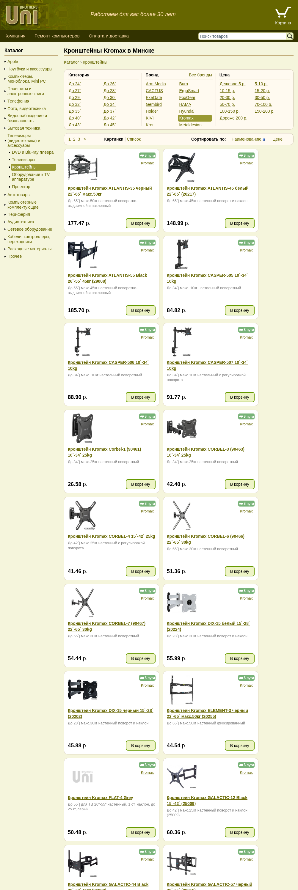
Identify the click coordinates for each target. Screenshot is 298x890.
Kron (150, 124)
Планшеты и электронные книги (25, 91)
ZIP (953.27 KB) (247, 802)
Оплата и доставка (109, 35)
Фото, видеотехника (26, 108)
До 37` (109, 111)
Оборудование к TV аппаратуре (31, 177)
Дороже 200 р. (233, 118)
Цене (277, 139)
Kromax (186, 118)
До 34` (109, 104)
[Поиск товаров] (243, 36)
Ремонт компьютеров (56, 35)
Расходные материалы (29, 248)
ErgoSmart (189, 90)
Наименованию (246, 139)
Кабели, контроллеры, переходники (28, 239)
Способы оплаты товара (52, 872)
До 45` (109, 124)
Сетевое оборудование (29, 229)
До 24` (75, 83)
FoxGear (187, 97)
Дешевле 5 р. (233, 83)
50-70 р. (227, 104)
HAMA (185, 104)
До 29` (75, 97)
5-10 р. (261, 83)
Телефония (18, 101)
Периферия (18, 214)
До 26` (109, 83)
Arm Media (156, 83)
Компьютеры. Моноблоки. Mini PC (26, 79)
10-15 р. (227, 90)
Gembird (154, 104)
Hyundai (186, 111)
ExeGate (154, 97)
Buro (183, 83)
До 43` (75, 124)
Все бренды (200, 75)
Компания (14, 35)
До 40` (75, 118)
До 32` (75, 104)
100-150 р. (230, 111)
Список (134, 139)
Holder (152, 111)
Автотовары (18, 194)
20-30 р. (227, 97)
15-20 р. (262, 90)
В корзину (119, 223)
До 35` (75, 111)
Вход (36, 884)
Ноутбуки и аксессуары (29, 69)
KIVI (149, 118)
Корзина (283, 23)
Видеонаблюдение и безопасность (27, 118)
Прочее (14, 256)
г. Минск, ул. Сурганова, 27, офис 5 (254, 878)
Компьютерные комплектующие (23, 205)
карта (94, 808)
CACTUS (154, 90)
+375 (168, 798)
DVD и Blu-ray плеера (33, 152)
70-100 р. (263, 104)
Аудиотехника (20, 221)
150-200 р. (265, 111)
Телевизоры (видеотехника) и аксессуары (23, 140)
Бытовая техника (23, 128)
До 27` (75, 90)
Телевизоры (23, 159)
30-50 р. (262, 97)
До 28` (109, 90)
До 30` (109, 97)
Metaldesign (190, 124)
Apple (12, 61)
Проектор (21, 186)
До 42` (109, 118)
